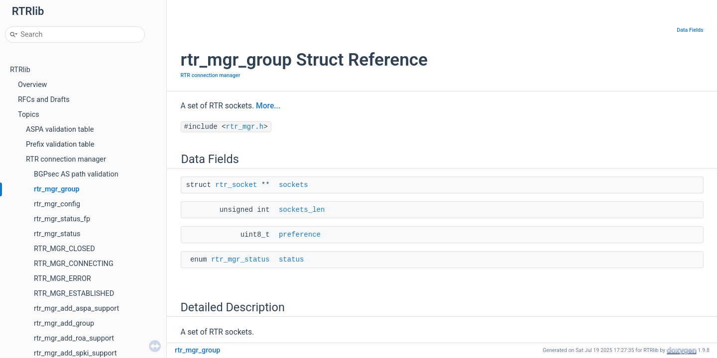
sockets (293, 185)
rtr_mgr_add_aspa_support (76, 308)
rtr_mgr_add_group (64, 323)
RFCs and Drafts (44, 99)
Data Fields (690, 30)
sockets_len (302, 210)
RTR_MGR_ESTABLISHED (74, 293)
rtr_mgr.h (245, 127)
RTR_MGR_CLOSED (64, 249)
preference (300, 235)
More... (268, 105)
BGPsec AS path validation (76, 174)
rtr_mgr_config (57, 204)
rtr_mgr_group (57, 189)
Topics (28, 114)
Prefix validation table (60, 144)
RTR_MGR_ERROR (62, 278)
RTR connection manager (66, 159)
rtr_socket (236, 185)
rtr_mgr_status (57, 234)
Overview (32, 85)
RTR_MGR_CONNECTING (74, 264)
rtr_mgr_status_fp (62, 219)
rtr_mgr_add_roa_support (74, 338)
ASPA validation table (60, 129)
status (291, 260)
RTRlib (20, 70)
